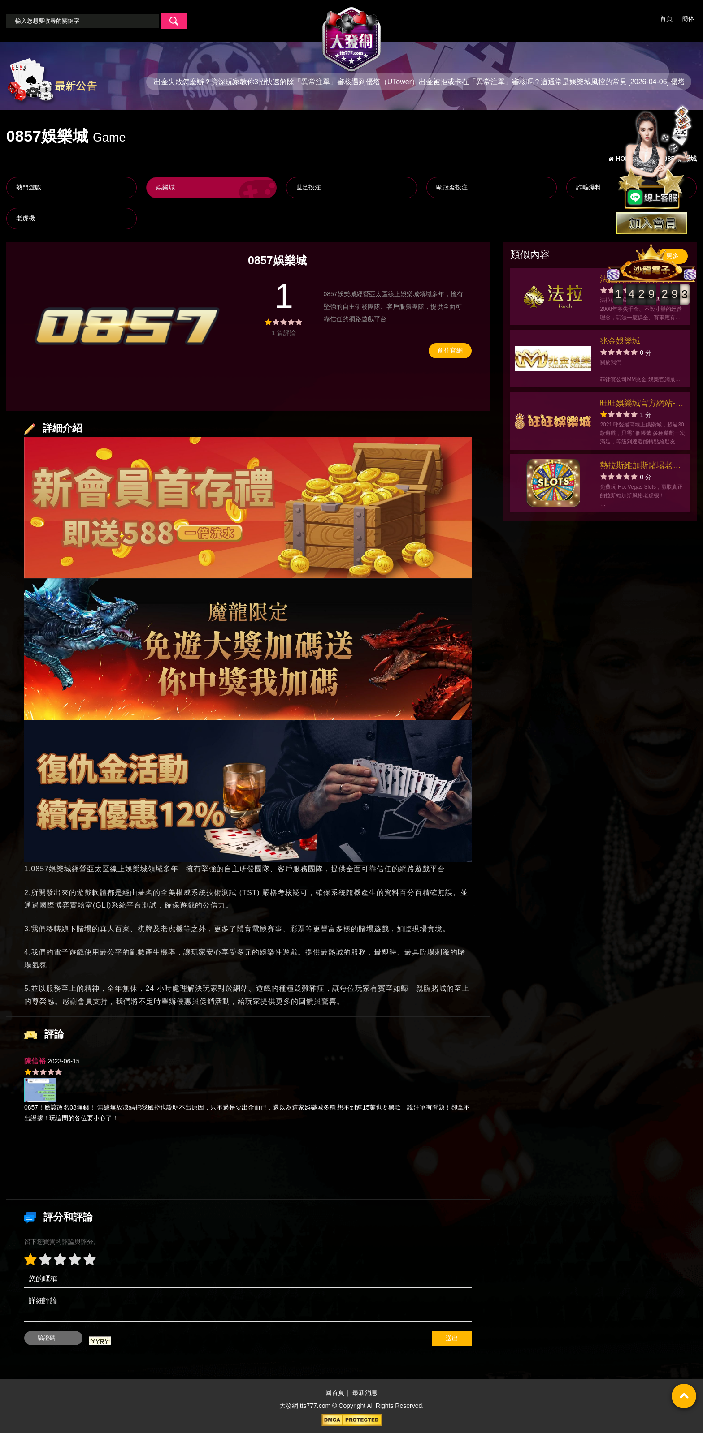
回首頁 (334, 1392)
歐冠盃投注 (452, 187)
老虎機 (25, 218)
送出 (452, 1338)
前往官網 (450, 350)
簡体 (688, 18)
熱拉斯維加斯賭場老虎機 (640, 466)
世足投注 (308, 187)
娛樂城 (165, 187)
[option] (125, 326)
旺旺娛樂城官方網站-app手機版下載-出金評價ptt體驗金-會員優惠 (640, 404)
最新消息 (365, 1392)
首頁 (666, 18)
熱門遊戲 (28, 187)
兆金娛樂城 (620, 340)
